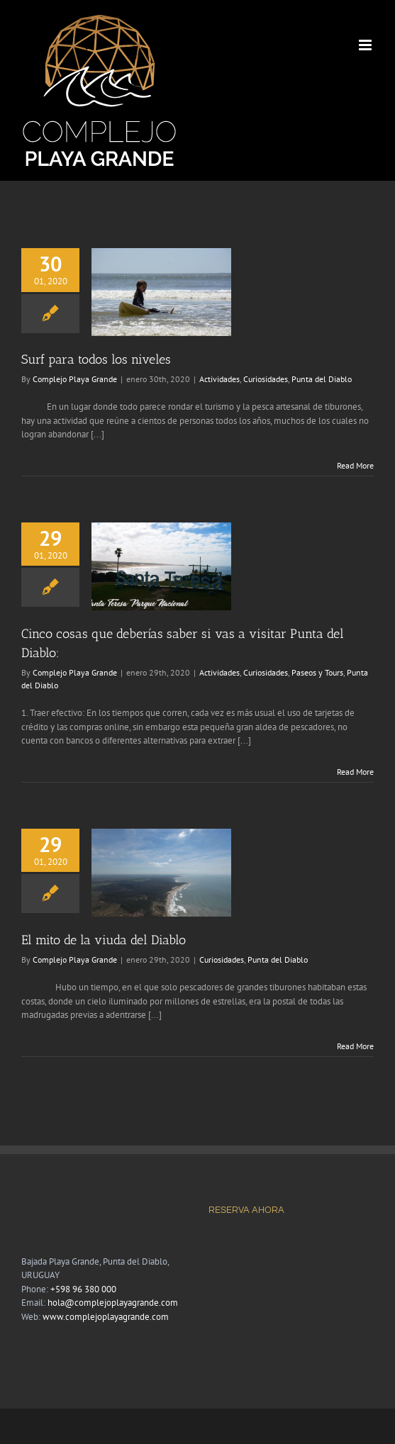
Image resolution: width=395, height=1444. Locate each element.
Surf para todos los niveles (96, 359)
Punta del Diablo (321, 379)
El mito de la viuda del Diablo (103, 940)
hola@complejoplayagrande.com (113, 1303)
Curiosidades (265, 379)
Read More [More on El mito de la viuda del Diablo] (355, 1046)
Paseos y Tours (317, 672)
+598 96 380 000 (83, 1289)
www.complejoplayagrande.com (106, 1317)
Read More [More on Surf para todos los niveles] (355, 465)
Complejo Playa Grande (75, 379)
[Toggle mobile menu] (366, 45)
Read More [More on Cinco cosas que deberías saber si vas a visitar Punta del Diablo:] (355, 771)
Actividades (219, 379)
